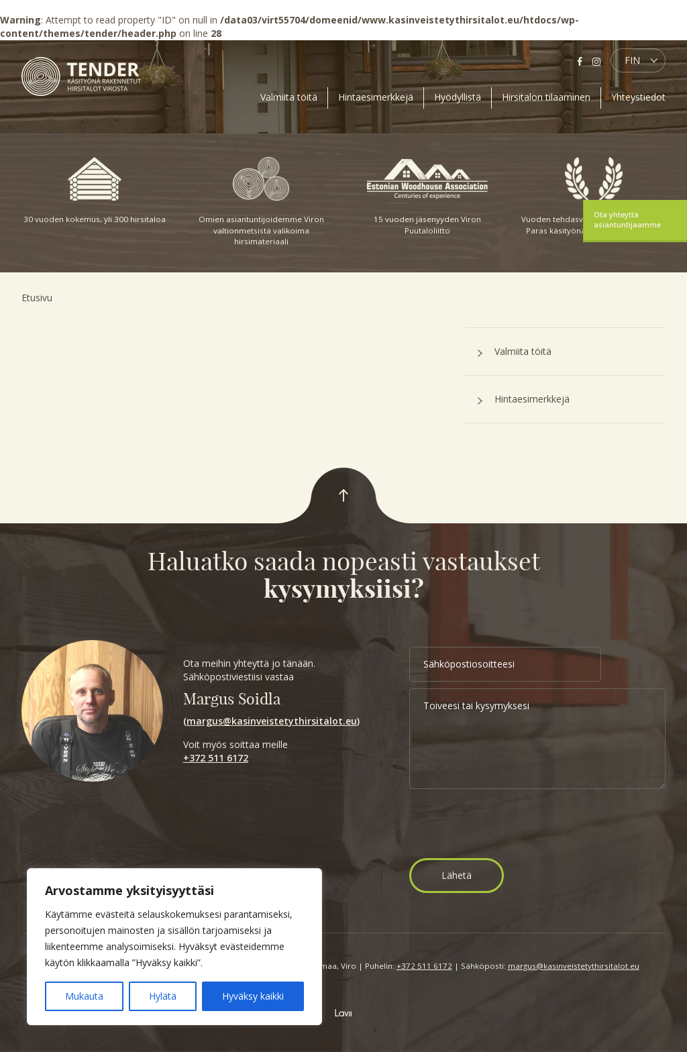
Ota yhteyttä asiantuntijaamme (627, 219)
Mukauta (84, 996)
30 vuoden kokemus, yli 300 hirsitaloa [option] (94, 190)
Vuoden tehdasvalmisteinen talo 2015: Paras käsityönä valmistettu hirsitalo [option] (593, 196)
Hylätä (162, 996)
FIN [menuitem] (632, 60)
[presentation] (511, 825)
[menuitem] (638, 60)
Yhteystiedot (638, 97)
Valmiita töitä (288, 97)
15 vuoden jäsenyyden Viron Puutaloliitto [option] (427, 196)
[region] (174, 946)
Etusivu (36, 297)
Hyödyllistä (457, 97)
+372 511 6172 (215, 757)
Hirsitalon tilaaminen (546, 97)
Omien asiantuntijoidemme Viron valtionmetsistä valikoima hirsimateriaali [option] (261, 201)
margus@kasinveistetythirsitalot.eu (272, 721)
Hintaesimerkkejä (375, 97)
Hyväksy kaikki (253, 996)
